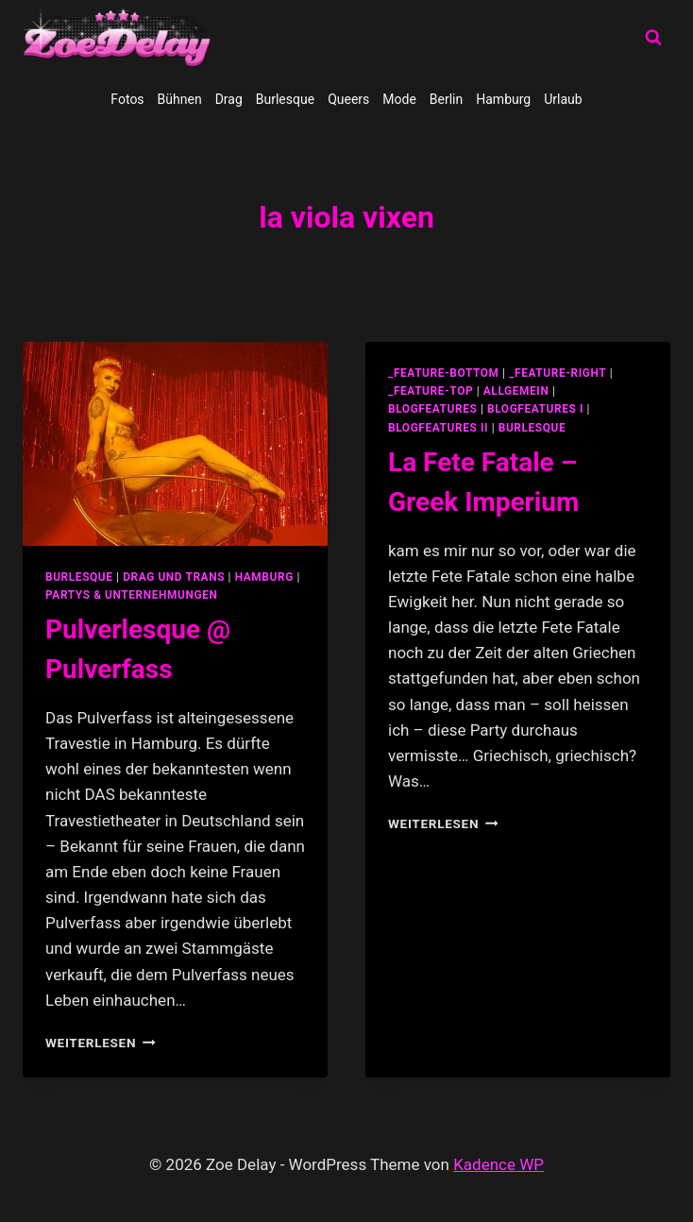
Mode (399, 99)
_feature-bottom (443, 373)
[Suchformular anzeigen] (653, 38)
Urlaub (563, 99)
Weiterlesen (100, 1042)
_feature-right (557, 373)
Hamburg (503, 99)
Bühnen (180, 99)
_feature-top (430, 391)
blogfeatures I (535, 409)
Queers (348, 99)
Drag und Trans (174, 577)
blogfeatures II (438, 427)
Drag (229, 99)
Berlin (446, 99)
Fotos (127, 99)
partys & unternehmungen (131, 595)
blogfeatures (432, 409)
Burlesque (285, 99)
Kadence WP (498, 1164)
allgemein (516, 391)
